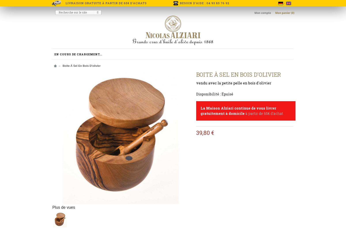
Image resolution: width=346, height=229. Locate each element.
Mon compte (263, 13)
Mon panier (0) (284, 13)
